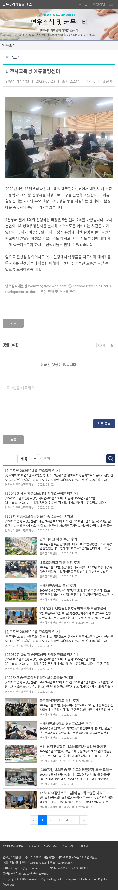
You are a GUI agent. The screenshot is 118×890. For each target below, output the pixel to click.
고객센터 (83, 846)
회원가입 (99, 4)
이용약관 (33, 846)
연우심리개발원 (14, 4)
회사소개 (67, 846)
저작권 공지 (50, 846)
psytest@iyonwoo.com (29, 868)
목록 (13, 323)
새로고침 (108, 345)
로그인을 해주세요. (21, 387)
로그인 (83, 4)
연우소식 (9, 45)
